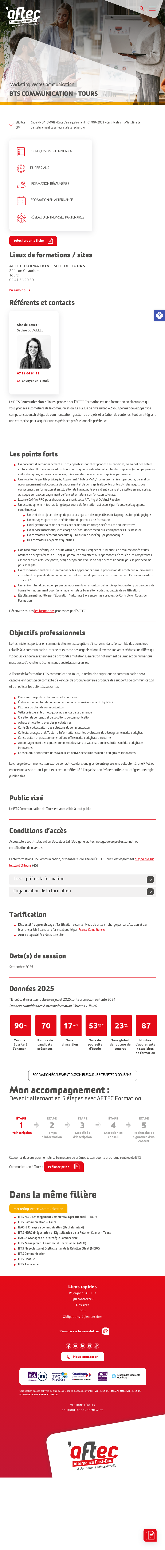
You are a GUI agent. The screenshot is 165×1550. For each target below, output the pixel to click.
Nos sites (82, 1305)
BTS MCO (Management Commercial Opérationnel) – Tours (57, 1217)
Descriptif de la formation (38, 879)
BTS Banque (26, 1259)
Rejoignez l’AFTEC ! (82, 1293)
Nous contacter (82, 1357)
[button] (159, 315)
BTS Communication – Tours (37, 1222)
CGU (82, 1311)
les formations (44, 611)
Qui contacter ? (82, 1299)
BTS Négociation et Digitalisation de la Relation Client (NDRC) (59, 1249)
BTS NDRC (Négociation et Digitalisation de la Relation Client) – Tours (64, 1233)
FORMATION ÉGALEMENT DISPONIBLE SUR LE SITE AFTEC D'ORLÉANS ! (83, 1075)
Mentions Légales (82, 1405)
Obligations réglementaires (82, 1317)
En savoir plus (19, 290)
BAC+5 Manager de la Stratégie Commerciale (48, 1238)
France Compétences (92, 930)
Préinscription (58, 1167)
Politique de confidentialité (82, 1410)
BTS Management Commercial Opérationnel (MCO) (52, 1244)
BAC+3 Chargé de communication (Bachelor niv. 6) (51, 1228)
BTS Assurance (28, 1265)
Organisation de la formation (42, 891)
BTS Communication (31, 1254)
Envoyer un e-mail (35, 380)
